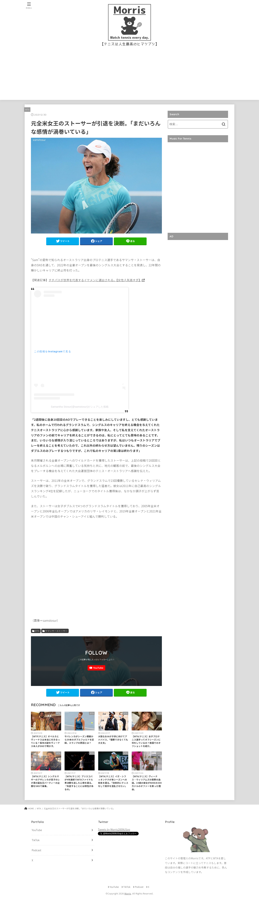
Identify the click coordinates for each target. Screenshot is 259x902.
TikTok (36, 840)
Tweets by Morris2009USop (114, 829)
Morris (127, 893)
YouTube (37, 830)
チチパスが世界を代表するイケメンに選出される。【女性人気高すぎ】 (95, 280)
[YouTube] (96, 667)
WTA (27, 109)
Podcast (36, 850)
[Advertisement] (129, 75)
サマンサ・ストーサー (56, 630)
